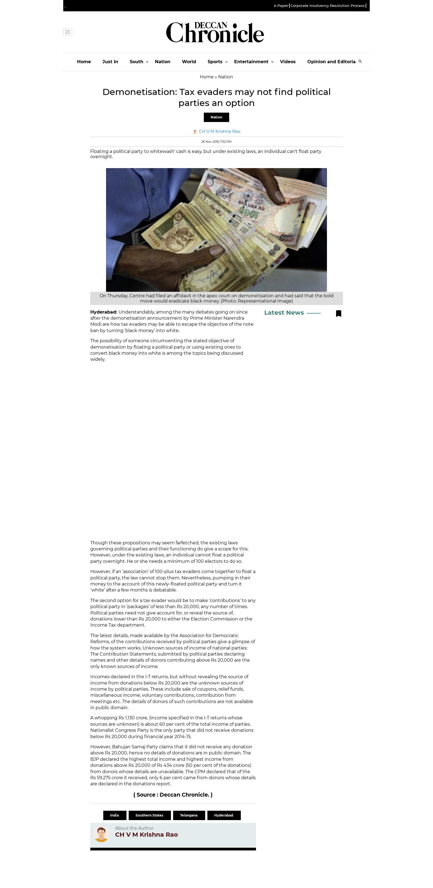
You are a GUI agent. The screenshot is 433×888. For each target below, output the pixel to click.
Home (84, 61)
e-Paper (281, 6)
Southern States (150, 815)
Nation (162, 61)
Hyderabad (224, 815)
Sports (215, 61)
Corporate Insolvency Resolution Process (328, 6)
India (115, 815)
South (136, 61)
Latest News (284, 312)
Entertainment (251, 61)
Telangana (189, 815)
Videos (288, 61)
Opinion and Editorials (333, 61)
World (189, 61)
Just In (110, 61)
